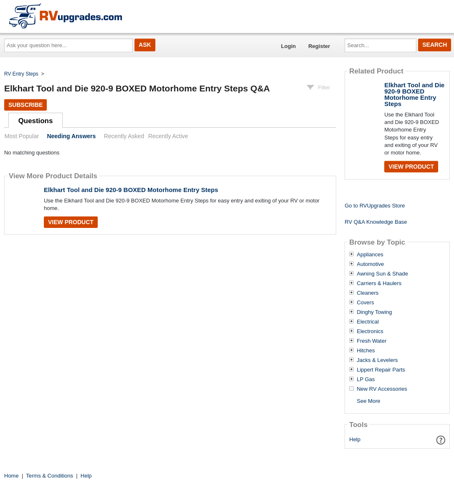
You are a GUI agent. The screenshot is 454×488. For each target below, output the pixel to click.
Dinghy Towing (374, 312)
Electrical (368, 322)
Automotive (370, 264)
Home (11, 476)
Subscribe (25, 104)
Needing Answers (71, 136)
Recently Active (168, 136)
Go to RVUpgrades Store (375, 205)
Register (319, 46)
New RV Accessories (382, 389)
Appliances (370, 255)
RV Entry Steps (21, 74)
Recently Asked (124, 136)
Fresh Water (371, 341)
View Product (71, 222)
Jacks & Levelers (377, 360)
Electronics (370, 331)
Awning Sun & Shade (382, 274)
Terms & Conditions (49, 476)
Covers (365, 303)
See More (368, 401)
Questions (35, 121)
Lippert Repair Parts (381, 370)
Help (354, 439)
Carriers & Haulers (379, 283)
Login (288, 46)
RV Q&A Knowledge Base (376, 222)
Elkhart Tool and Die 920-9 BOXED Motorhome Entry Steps (131, 189)
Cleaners (367, 293)
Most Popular (22, 136)
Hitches (366, 351)
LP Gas (366, 379)
